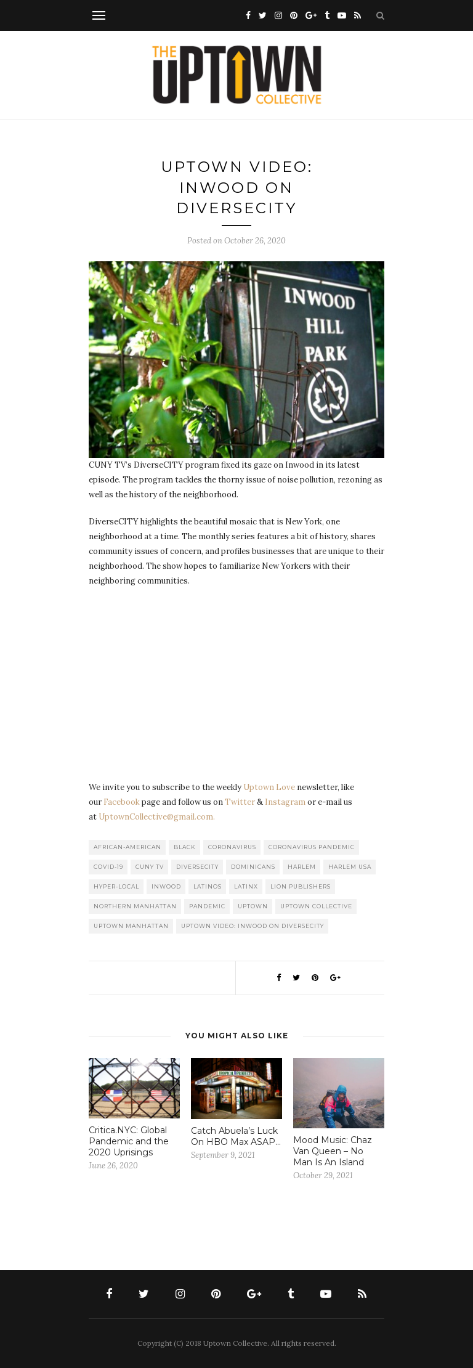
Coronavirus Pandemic (312, 847)
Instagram (285, 802)
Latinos (207, 886)
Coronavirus (232, 847)
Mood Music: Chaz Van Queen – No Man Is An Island (332, 1151)
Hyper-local (116, 886)
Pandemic (207, 906)
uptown (253, 906)
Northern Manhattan (135, 906)
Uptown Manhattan (131, 925)
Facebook (121, 802)
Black (185, 847)
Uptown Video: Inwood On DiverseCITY (252, 925)
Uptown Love (269, 787)
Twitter (240, 802)
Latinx (246, 886)
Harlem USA (349, 866)
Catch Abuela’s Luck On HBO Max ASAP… (236, 1136)
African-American (127, 847)
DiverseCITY (197, 866)
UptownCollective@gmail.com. (157, 817)
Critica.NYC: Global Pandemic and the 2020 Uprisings (129, 1141)
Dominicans (253, 866)
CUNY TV (149, 866)
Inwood (166, 886)
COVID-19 (108, 866)
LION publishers (300, 886)
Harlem (302, 866)
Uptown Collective (316, 906)
